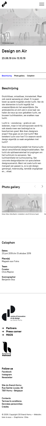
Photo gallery (19, 76)
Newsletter (7, 377)
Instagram (7, 374)
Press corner (13, 331)
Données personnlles (12, 404)
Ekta (26, 417)
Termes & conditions (12, 401)
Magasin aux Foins (10, 261)
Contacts (6, 398)
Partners (11, 328)
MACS (9, 335)
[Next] (42, 186)
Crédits (5, 406)
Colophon (30, 76)
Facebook (7, 371)
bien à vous (6, 417)
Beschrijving (7, 76)
